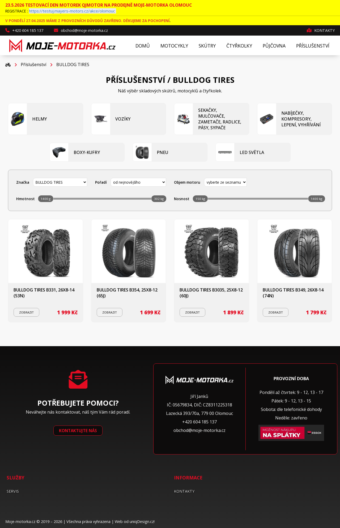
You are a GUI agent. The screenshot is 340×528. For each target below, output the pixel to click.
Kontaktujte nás (78, 430)
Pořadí (101, 182)
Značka (22, 182)
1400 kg (316, 199)
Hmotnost (25, 198)
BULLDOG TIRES (72, 64)
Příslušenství (33, 64)
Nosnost (181, 198)
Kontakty (321, 30)
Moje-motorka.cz (20, 521)
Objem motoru (187, 182)
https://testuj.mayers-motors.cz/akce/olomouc (72, 11)
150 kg (200, 199)
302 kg (159, 199)
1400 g (45, 199)
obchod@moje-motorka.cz (81, 30)
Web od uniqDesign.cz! (135, 521)
